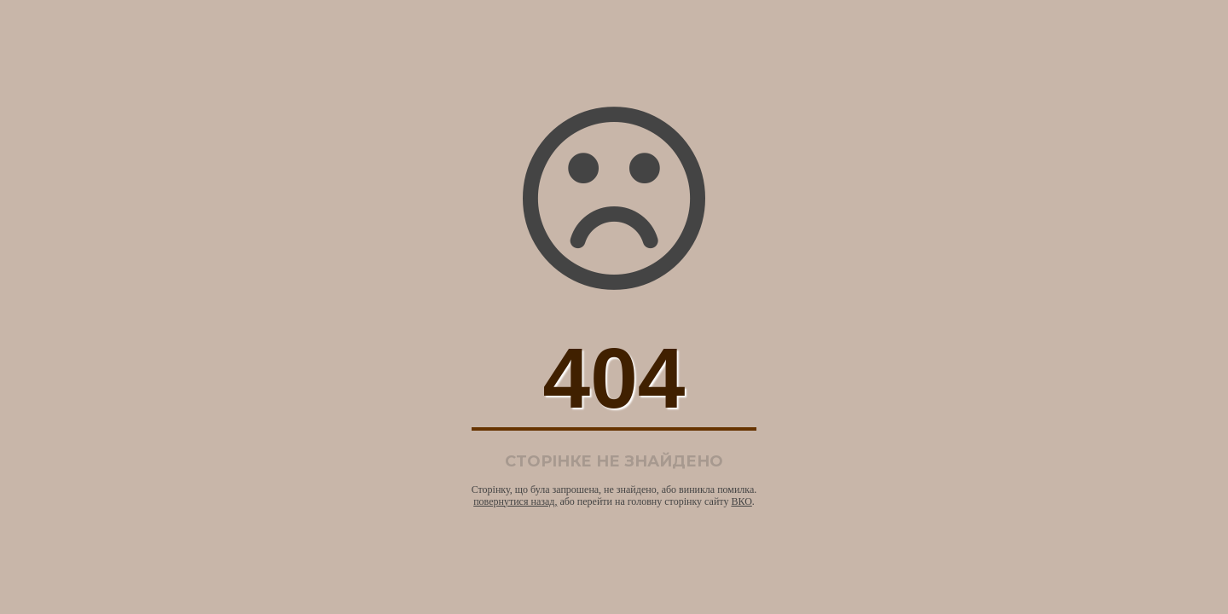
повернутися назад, (515, 501)
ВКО (741, 501)
